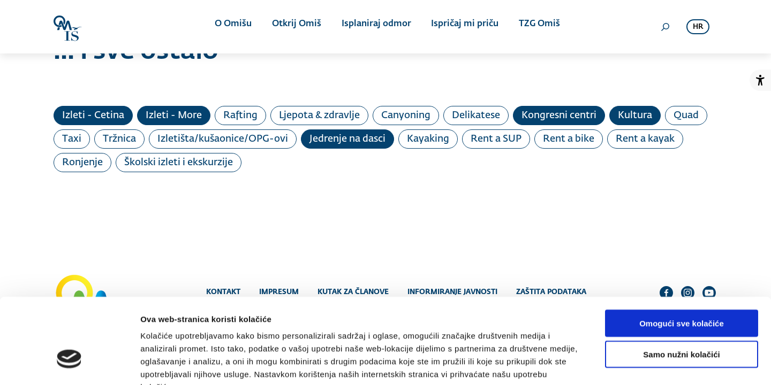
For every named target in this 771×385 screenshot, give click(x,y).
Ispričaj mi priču (461, 26)
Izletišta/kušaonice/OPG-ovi (222, 139)
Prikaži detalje (554, 363)
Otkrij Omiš (296, 26)
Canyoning (405, 115)
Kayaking (428, 139)
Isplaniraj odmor (374, 26)
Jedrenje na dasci (347, 139)
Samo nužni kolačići (681, 288)
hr (698, 27)
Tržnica (119, 139)
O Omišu (235, 26)
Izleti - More (174, 115)
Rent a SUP (496, 139)
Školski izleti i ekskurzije (178, 162)
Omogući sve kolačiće (681, 256)
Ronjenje (82, 162)
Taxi (71, 139)
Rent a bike (568, 139)
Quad (686, 115)
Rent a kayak (645, 139)
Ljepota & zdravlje (319, 115)
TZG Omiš (533, 26)
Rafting (240, 115)
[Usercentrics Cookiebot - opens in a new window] (69, 364)
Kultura (635, 115)
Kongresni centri (558, 115)
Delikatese (476, 115)
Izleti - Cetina (93, 115)
